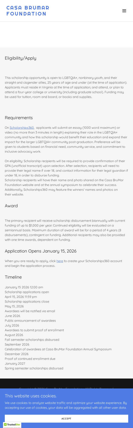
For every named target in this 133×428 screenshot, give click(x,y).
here (60, 261)
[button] (124, 11)
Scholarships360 (22, 128)
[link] (48, 14)
